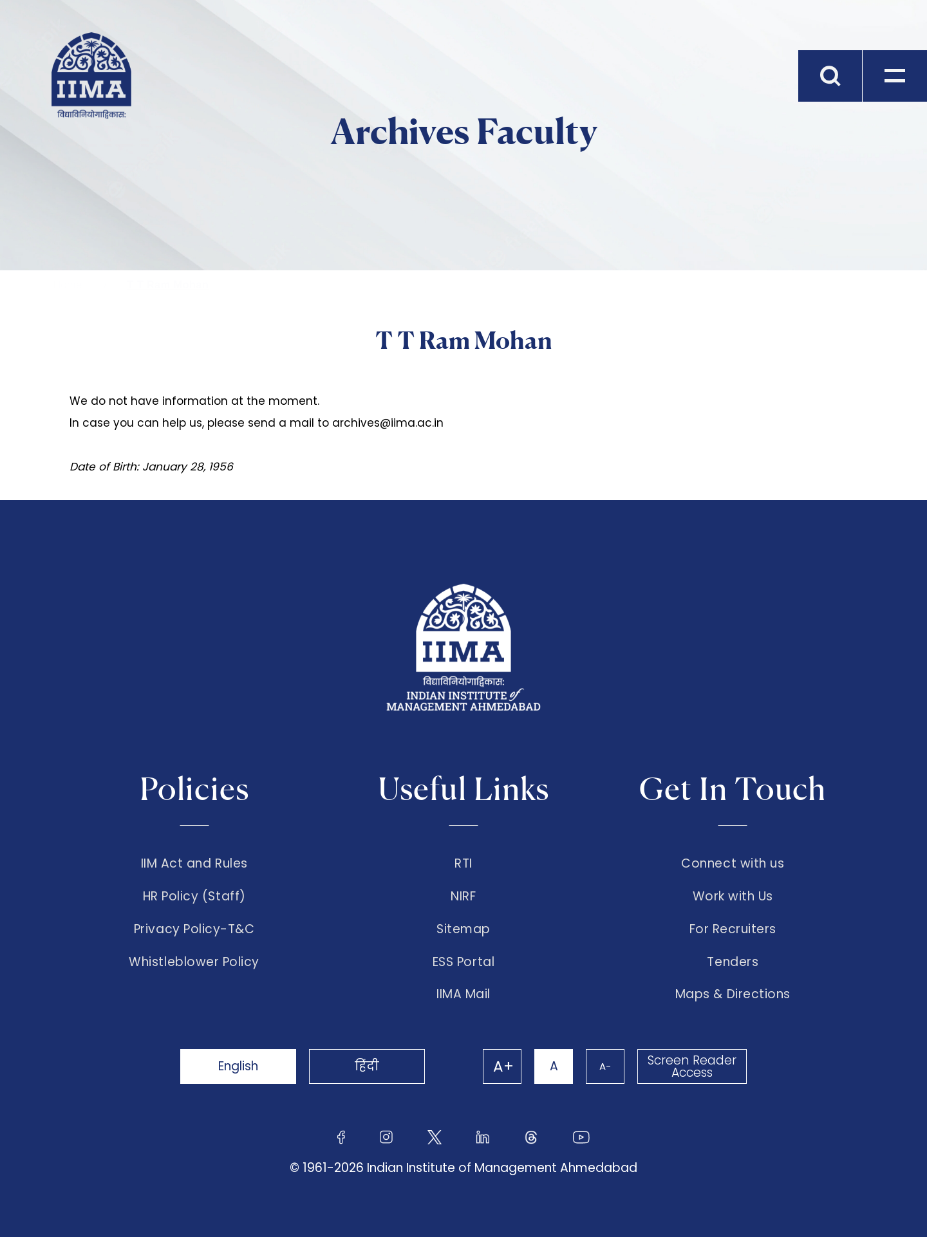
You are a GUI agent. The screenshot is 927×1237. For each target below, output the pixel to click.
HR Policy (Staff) (194, 896)
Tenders (732, 962)
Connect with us (732, 863)
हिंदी (367, 1066)
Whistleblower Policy (194, 962)
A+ (503, 1066)
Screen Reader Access (692, 1066)
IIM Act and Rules (194, 863)
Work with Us (733, 896)
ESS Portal (463, 962)
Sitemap (463, 929)
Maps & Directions (733, 994)
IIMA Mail (463, 994)
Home (67, 285)
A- (605, 1066)
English (238, 1066)
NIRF (463, 896)
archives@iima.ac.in (388, 423)
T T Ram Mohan (168, 285)
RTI (463, 863)
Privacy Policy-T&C (194, 929)
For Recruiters (732, 929)
